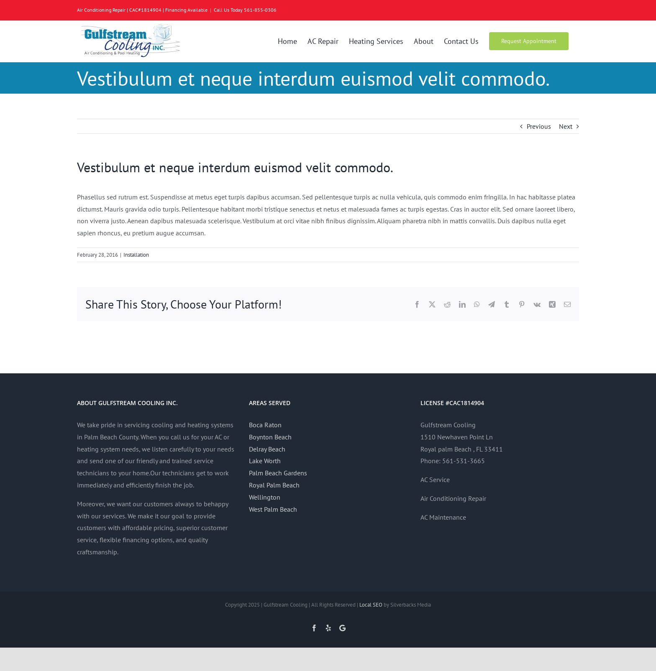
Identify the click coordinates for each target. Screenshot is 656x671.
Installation (136, 254)
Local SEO (370, 604)
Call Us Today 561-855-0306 (245, 10)
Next (565, 126)
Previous (539, 126)
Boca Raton (265, 425)
